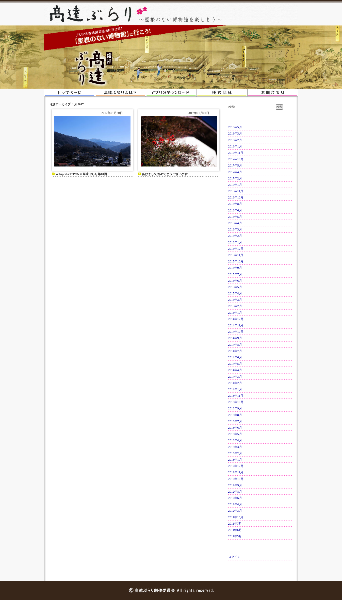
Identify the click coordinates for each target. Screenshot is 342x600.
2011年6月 (235, 530)
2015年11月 (235, 255)
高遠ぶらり (90, 14)
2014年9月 (235, 338)
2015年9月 (235, 268)
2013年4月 (235, 440)
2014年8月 (235, 344)
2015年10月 (235, 261)
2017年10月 (235, 159)
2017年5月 (235, 165)
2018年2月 (235, 140)
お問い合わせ (272, 92)
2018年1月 (235, 146)
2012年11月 (235, 472)
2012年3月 (235, 510)
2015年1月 (235, 312)
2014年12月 (235, 319)
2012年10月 (235, 479)
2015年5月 (235, 287)
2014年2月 (235, 383)
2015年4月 (235, 293)
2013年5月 (235, 434)
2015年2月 (235, 306)
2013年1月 (235, 459)
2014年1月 (235, 389)
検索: (231, 107)
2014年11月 (235, 325)
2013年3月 (235, 447)
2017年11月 (235, 153)
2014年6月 (235, 357)
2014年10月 (235, 332)
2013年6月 (235, 427)
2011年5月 (235, 536)
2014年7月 (235, 351)
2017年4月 (235, 172)
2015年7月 (235, 274)
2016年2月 (235, 236)
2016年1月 (235, 242)
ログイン (234, 557)
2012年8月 (235, 491)
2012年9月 (235, 485)
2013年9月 (235, 408)
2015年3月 (235, 300)
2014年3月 (235, 376)
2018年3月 (235, 133)
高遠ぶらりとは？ (120, 92)
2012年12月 (235, 466)
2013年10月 (235, 402)
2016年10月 (235, 197)
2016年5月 (235, 217)
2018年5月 (235, 127)
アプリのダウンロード (171, 92)
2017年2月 (235, 178)
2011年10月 (235, 517)
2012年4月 (235, 504)
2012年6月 (235, 498)
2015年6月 (235, 280)
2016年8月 (235, 204)
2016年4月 (235, 223)
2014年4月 (235, 370)
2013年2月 (235, 453)
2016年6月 (235, 210)
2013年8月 (235, 415)
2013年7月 (235, 421)
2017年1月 (235, 185)
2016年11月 (235, 191)
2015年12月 (235, 249)
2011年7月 (235, 523)
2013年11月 (235, 395)
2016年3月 (235, 229)
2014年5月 (235, 363)
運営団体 (222, 92)
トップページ (69, 92)
